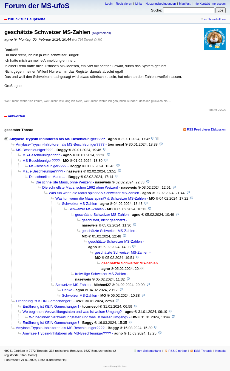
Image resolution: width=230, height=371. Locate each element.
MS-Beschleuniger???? (34, 150)
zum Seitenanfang (149, 350)
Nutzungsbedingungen (161, 3)
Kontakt (220, 350)
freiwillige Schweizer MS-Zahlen (100, 274)
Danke (67, 290)
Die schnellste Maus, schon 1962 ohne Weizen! (80, 187)
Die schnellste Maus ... (47, 177)
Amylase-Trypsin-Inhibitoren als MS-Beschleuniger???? (57, 139)
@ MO (98, 39)
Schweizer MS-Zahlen (79, 204)
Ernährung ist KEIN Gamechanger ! (44, 301)
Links (139, 3)
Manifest (185, 3)
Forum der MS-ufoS (36, 6)
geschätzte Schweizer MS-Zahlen (102, 215)
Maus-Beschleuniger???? (42, 171)
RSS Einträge (177, 350)
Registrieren (124, 3)
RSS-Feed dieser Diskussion (206, 129)
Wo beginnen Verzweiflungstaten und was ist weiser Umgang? (72, 312)
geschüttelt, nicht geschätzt (103, 220)
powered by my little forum (115, 366)
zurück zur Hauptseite (26, 19)
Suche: (156, 10)
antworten (16, 116)
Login (109, 3)
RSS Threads (203, 350)
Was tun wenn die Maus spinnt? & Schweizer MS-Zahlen (94, 193)
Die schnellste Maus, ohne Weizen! (64, 182)
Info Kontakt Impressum (210, 3)
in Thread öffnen (215, 19)
